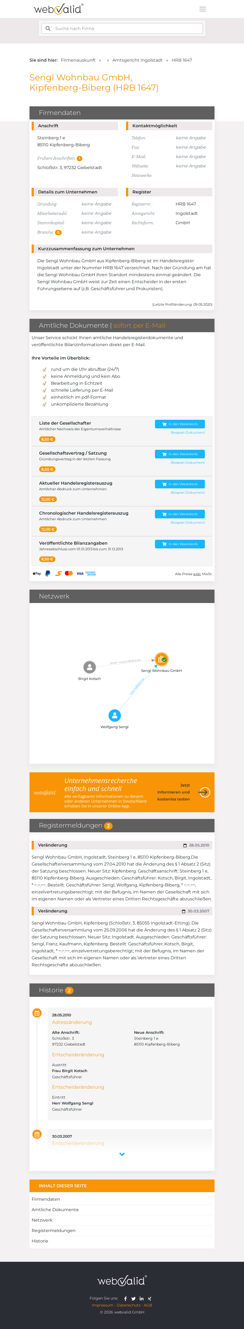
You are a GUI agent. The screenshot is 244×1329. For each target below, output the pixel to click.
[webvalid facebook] (126, 1298)
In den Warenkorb (180, 424)
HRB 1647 (182, 60)
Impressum (102, 1305)
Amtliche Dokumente (55, 1209)
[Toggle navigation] (202, 9)
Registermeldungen (54, 1230)
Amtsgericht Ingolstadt (137, 60)
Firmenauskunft (78, 60)
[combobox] (122, 28)
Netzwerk (42, 1220)
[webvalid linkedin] (142, 1298)
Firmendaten (46, 1199)
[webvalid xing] (150, 1298)
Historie (40, 1241)
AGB (148, 1305)
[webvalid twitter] (134, 1298)
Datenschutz (129, 1305)
